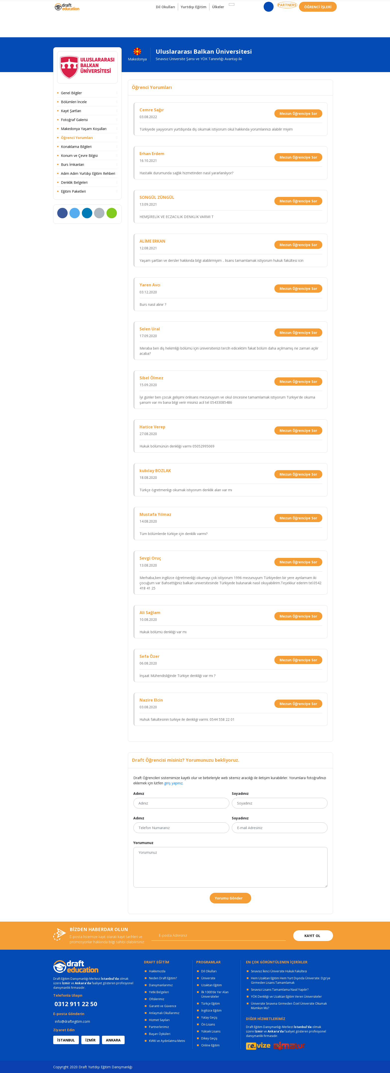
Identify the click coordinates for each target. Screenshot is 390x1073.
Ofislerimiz (156, 999)
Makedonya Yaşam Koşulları (83, 128)
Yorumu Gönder (229, 898)
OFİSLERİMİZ (93, 5)
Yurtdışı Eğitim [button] (195, 24)
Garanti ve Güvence (162, 1006)
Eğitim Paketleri (73, 191)
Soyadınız (240, 793)
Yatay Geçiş (209, 1017)
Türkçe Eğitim (210, 1003)
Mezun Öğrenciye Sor (298, 113)
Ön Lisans (208, 1024)
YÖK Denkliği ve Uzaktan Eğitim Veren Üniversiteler (286, 996)
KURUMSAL (123, 5)
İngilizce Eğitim (211, 1010)
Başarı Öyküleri (159, 1034)
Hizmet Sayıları (159, 1020)
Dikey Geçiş (209, 1038)
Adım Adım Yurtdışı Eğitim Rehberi (88, 173)
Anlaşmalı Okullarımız (164, 1013)
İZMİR (90, 1040)
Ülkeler (223, 24)
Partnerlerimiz (159, 1027)
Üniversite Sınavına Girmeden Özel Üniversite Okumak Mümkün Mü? (289, 1005)
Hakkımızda (157, 971)
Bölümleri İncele (74, 101)
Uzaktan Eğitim (211, 985)
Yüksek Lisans (210, 1031)
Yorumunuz (143, 842)
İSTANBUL (66, 1040)
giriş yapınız (173, 783)
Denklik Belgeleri (74, 182)
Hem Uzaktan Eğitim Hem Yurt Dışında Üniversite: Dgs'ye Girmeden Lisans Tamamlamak (290, 980)
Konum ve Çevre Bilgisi (79, 155)
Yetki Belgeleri (159, 992)
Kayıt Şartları (71, 110)
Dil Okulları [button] (164, 24)
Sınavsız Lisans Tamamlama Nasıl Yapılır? (279, 989)
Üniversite (208, 978)
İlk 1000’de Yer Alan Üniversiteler (215, 994)
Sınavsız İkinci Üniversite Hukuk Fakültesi (279, 971)
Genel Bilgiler (71, 92)
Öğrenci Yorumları (77, 137)
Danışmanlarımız (161, 985)
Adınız (138, 793)
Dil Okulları (209, 971)
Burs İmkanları (72, 164)
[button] (235, 22)
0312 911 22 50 (324, 6)
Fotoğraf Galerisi (74, 119)
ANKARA (113, 1040)
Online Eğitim (210, 1045)
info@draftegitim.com (72, 1021)
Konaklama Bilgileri (76, 146)
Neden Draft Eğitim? (163, 978)
